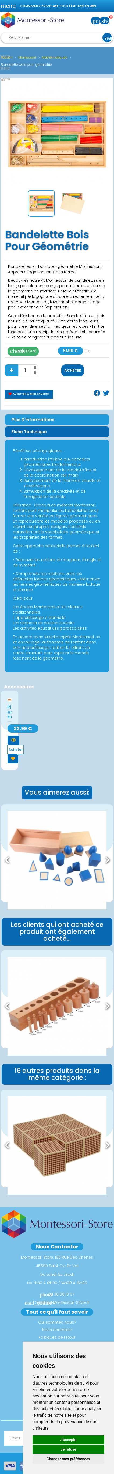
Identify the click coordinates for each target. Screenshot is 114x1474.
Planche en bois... (10, 712)
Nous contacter (57, 1329)
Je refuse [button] (68, 1449)
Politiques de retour (57, 1337)
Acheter (72, 370)
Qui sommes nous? (57, 1322)
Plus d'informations (33, 419)
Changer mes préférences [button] (68, 1459)
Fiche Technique (29, 432)
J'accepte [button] (68, 1440)
